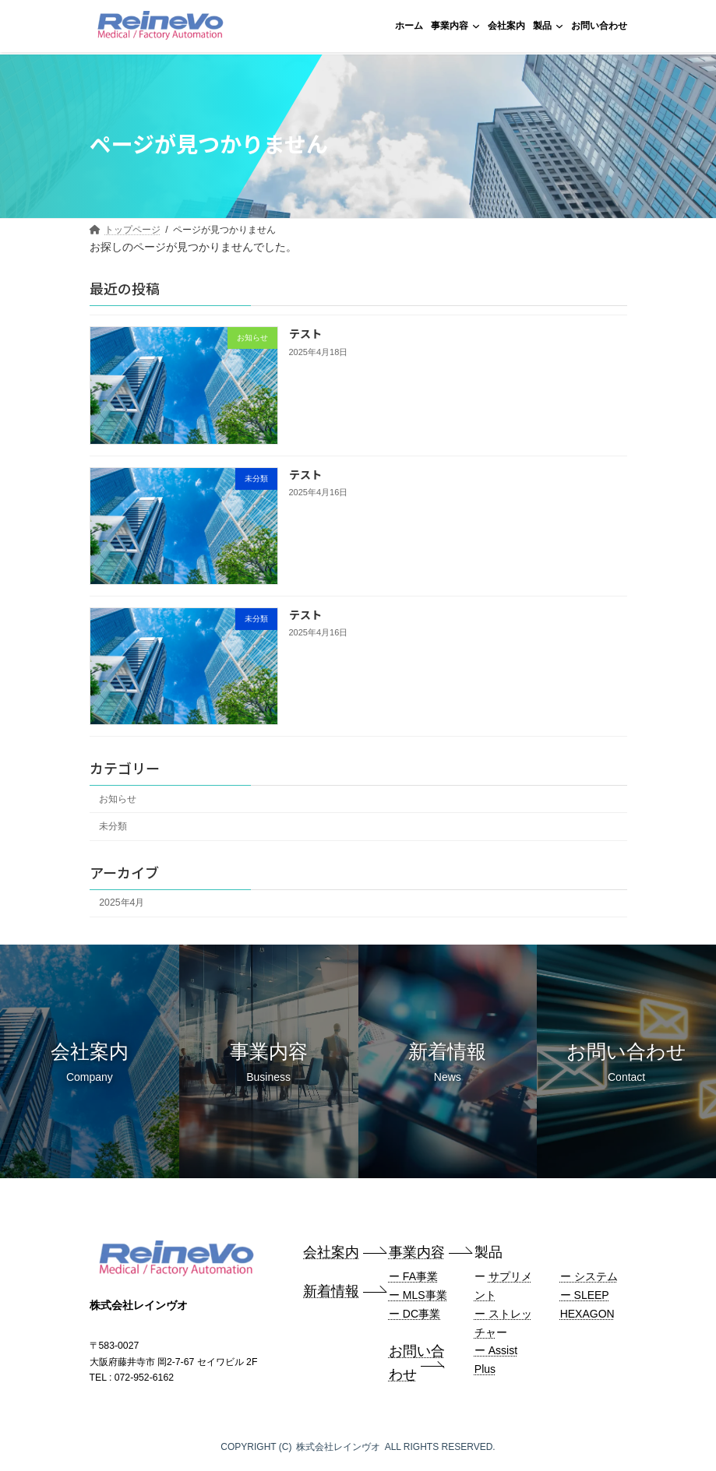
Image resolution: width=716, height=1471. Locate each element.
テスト (304, 333)
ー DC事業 (414, 1313)
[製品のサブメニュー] (559, 26)
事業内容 (417, 1252)
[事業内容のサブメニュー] (476, 26)
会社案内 (331, 1252)
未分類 (113, 826)
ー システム (589, 1276)
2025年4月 (121, 902)
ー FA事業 (413, 1276)
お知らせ (117, 799)
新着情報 (331, 1291)
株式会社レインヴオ (338, 1446)
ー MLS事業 (418, 1295)
